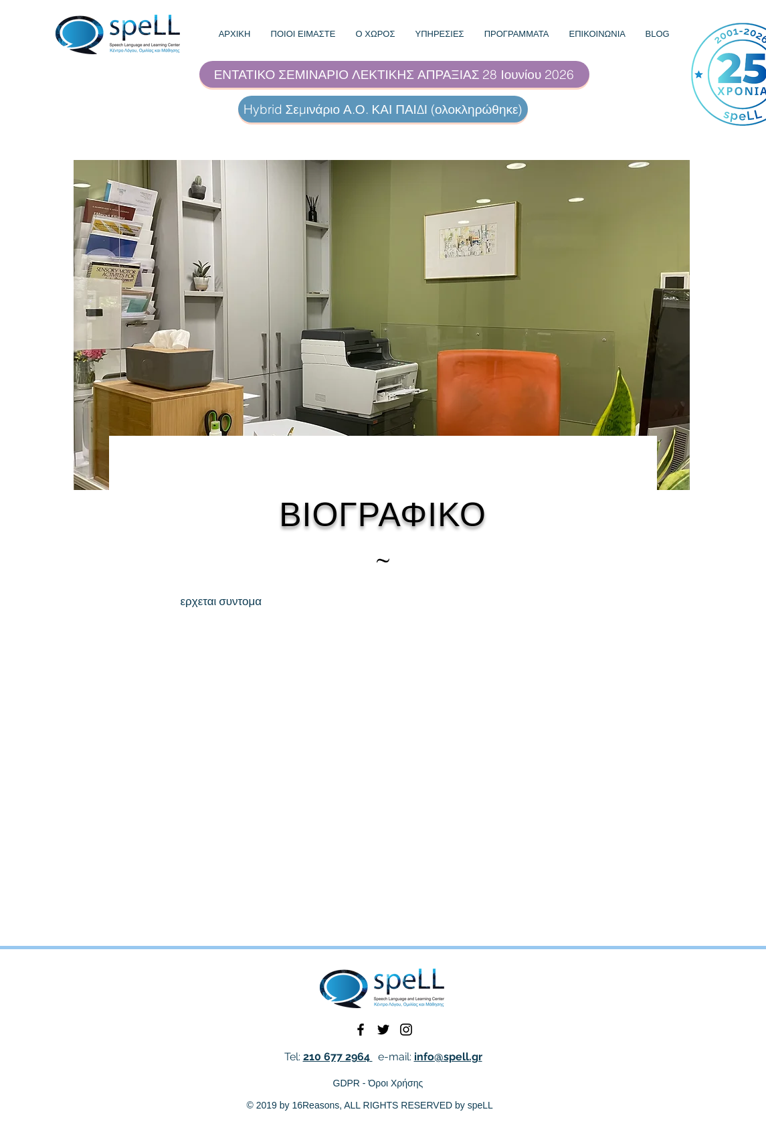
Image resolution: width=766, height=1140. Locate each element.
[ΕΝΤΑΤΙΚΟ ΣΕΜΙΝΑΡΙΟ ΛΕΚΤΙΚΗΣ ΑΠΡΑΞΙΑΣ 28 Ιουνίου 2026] (394, 74)
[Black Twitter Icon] (383, 1030)
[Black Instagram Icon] (406, 1030)
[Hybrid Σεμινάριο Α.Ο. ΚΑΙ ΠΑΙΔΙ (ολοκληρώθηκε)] (383, 109)
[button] (303, 34)
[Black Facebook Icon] (361, 1030)
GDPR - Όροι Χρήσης (378, 1083)
